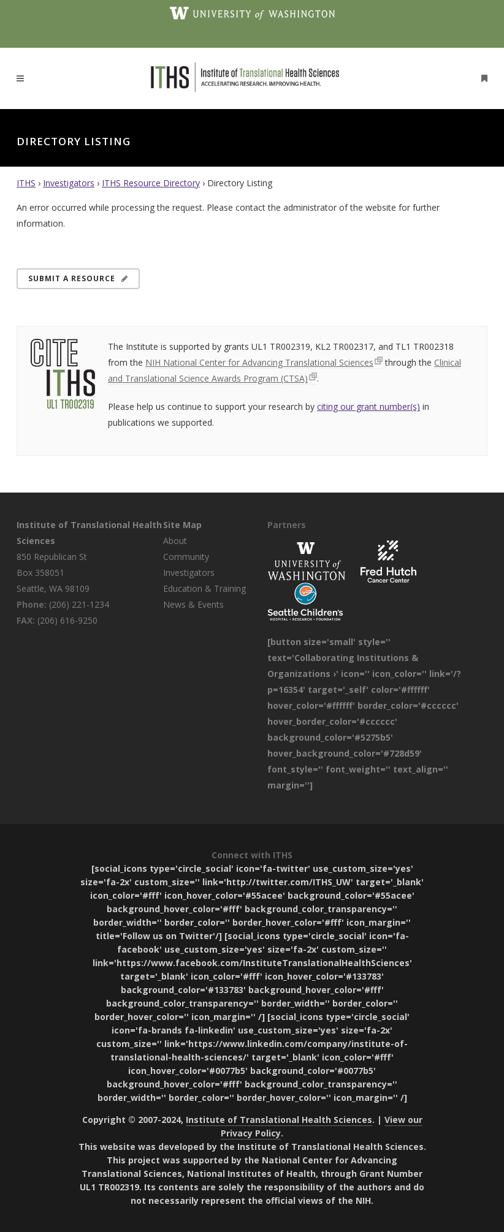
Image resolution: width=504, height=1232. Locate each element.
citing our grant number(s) (368, 406)
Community (186, 556)
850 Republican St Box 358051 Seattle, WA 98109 (53, 572)
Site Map (182, 525)
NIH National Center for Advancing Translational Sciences (259, 362)
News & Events (193, 604)
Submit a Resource (78, 278)
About (175, 540)
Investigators (68, 183)
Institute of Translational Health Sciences (279, 1119)
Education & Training (204, 588)
